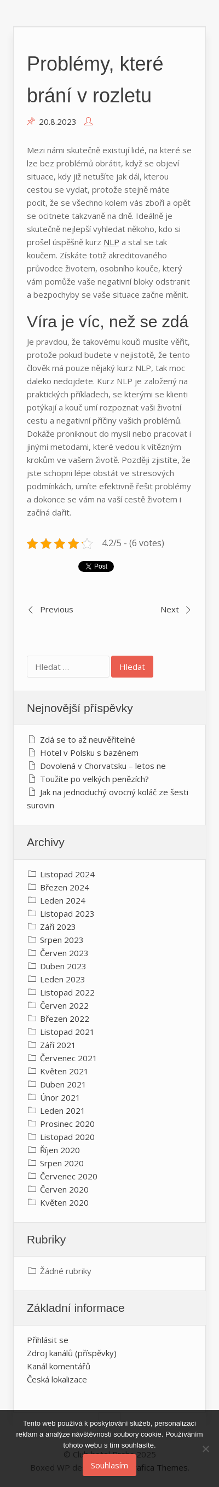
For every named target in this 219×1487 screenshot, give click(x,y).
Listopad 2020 (67, 1136)
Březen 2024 (64, 887)
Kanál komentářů (58, 1366)
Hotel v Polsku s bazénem (89, 752)
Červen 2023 (64, 952)
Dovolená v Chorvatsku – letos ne (103, 765)
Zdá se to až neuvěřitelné (87, 739)
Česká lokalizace (57, 1379)
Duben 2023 (63, 966)
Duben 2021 (63, 1084)
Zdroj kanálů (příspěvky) (72, 1352)
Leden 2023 (62, 979)
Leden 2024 (62, 900)
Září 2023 (58, 926)
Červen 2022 (64, 1005)
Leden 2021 (62, 1110)
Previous (56, 609)
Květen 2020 (64, 1202)
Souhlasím (109, 1465)
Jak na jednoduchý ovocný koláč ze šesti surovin (107, 798)
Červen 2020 (64, 1189)
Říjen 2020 (60, 1149)
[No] (205, 1448)
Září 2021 (58, 1044)
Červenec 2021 (68, 1057)
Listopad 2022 (67, 992)
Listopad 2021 (67, 1031)
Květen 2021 (64, 1071)
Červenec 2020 (68, 1176)
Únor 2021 (60, 1097)
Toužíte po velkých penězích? (94, 778)
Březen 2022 (64, 1018)
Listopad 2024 (67, 874)
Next (169, 609)
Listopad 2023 (67, 913)
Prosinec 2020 (67, 1123)
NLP (111, 241)
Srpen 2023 (62, 939)
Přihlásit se (47, 1339)
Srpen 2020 (62, 1163)
